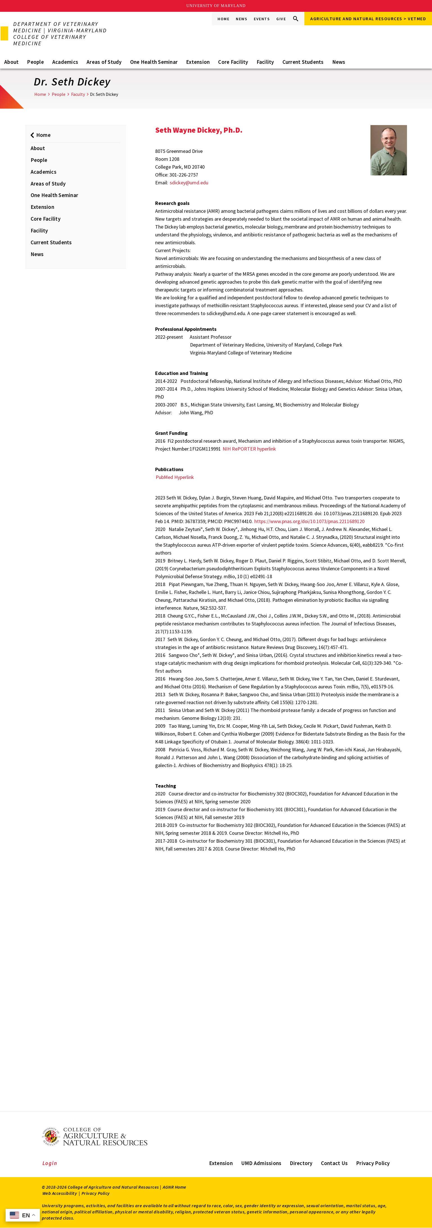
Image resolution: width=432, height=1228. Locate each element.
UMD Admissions (261, 1163)
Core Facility (233, 61)
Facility (265, 61)
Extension (198, 61)
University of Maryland (216, 6)
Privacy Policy (373, 1163)
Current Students (303, 61)
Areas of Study (104, 61)
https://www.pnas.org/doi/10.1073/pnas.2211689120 (309, 521)
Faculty (78, 94)
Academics (65, 61)
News (241, 18)
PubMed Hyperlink (175, 477)
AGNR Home (174, 1187)
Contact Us (334, 1163)
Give (281, 18)
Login (49, 1163)
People (35, 61)
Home (223, 18)
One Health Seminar (154, 61)
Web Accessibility (59, 1193)
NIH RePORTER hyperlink (249, 448)
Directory (301, 1163)
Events (262, 18)
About (11, 61)
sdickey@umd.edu (189, 182)
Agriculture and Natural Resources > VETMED (368, 18)
